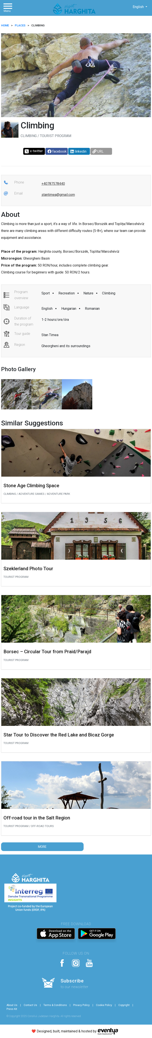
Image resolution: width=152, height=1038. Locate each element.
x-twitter (33, 151)
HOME (5, 25)
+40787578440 (53, 184)
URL (98, 151)
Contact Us (30, 1005)
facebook (57, 151)
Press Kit (12, 1009)
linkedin (78, 151)
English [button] (139, 7)
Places (20, 25)
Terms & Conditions (55, 1005)
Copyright (124, 1005)
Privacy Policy (81, 1005)
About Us (12, 1005)
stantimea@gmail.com (58, 195)
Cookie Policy (104, 1005)
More (42, 847)
